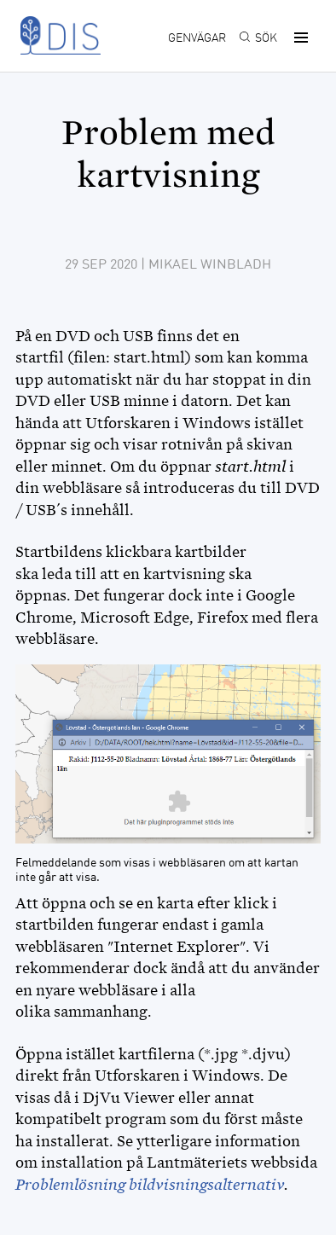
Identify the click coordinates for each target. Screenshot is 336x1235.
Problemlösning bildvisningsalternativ (149, 1184)
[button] (298, 37)
